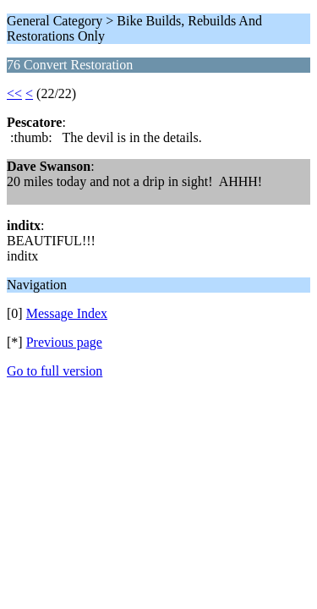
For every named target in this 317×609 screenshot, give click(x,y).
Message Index (66, 313)
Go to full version (54, 371)
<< (14, 93)
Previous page (64, 342)
